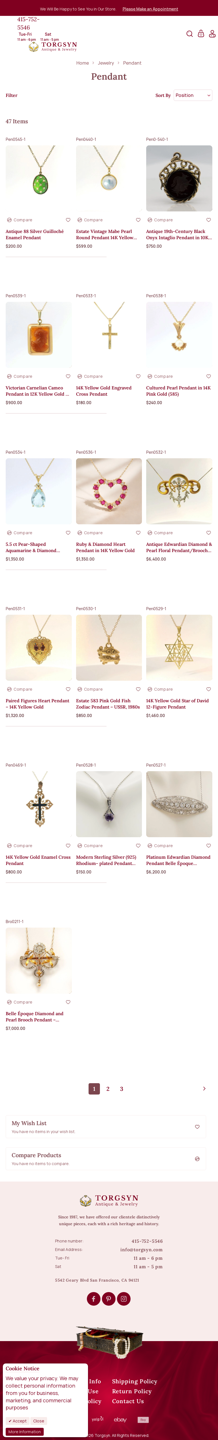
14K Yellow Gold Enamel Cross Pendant (38, 860)
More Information (25, 1431)
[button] (68, 219)
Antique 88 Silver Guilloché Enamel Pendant (35, 234)
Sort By (163, 95)
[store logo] (53, 47)
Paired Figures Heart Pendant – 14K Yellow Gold (37, 704)
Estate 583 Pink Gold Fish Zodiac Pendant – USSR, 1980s (108, 704)
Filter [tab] (11, 95)
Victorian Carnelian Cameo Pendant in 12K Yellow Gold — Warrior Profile (38, 391)
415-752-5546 (28, 23)
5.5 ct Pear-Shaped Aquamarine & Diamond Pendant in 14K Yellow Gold (35, 547)
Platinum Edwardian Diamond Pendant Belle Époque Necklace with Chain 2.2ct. (178, 860)
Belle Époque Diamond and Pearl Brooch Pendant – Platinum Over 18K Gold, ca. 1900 (35, 1017)
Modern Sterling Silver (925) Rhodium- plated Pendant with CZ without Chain (106, 860)
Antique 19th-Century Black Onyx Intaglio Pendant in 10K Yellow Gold (177, 234)
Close (38, 1421)
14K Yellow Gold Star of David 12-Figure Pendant (177, 704)
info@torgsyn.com (141, 1249)
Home (83, 63)
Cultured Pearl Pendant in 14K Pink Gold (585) (178, 391)
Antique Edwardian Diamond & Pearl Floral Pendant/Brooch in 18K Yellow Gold (179, 547)
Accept (19, 1421)
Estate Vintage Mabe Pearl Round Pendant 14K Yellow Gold (104, 234)
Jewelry (106, 63)
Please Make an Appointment (150, 9)
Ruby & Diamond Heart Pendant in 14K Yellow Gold (105, 547)
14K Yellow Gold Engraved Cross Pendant (104, 391)
